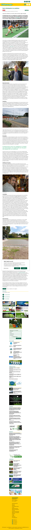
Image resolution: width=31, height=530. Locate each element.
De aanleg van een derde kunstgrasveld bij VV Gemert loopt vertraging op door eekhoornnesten (15, 447)
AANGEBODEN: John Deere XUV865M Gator (15, 374)
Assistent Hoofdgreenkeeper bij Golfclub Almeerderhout (17, 349)
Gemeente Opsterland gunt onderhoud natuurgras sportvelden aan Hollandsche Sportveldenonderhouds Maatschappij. (15, 408)
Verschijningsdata (14, 517)
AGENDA (11, 386)
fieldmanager (15, 523)
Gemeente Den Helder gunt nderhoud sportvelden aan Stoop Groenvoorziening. (15, 416)
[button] (6, 268)
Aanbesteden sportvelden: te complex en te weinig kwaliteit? (17, 468)
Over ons (13, 504)
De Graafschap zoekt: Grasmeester (16, 343)
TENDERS (11, 406)
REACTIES (4, 290)
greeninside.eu (17, 528)
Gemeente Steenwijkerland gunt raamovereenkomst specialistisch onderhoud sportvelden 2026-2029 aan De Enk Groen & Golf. (15, 412)
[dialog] (15, 265)
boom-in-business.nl (12, 528)
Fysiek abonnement (15, 503)
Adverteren (13, 516)
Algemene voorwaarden (15, 512)
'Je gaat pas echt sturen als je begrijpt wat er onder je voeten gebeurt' (17, 472)
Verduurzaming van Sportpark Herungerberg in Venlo (13, 450)
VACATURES (11, 340)
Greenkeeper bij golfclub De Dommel (17, 346)
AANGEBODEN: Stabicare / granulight (14, 367)
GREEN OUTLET (12, 366)
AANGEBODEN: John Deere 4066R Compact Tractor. (15, 376)
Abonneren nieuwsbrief (15, 509)
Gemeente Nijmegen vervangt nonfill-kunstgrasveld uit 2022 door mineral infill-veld (17, 464)
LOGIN (4, 288)
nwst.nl (21, 528)
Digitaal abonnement (15, 508)
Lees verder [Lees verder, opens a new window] (17, 265)
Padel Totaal (11, 46)
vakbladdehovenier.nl (25, 527)
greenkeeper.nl (9, 527)
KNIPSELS (11, 431)
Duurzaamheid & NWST (15, 506)
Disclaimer (13, 513)
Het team (13, 510)
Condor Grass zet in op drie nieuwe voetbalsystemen (17, 475)
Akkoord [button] (24, 268)
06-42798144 (15, 522)
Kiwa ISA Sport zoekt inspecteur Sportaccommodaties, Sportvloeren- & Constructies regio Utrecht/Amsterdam (17, 356)
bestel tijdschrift (7, 296)
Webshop (13, 505)
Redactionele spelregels (15, 511)
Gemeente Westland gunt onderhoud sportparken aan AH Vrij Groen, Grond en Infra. (15, 419)
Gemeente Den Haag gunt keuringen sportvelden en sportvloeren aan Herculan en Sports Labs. (15, 422)
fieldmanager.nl (4, 527)
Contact (13, 507)
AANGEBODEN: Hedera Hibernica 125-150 (15, 369)
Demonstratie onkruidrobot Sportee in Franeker (17, 388)
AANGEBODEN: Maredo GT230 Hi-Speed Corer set (14, 372)
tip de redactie (7, 298)
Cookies (13, 515)
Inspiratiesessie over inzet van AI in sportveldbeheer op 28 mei (17, 392)
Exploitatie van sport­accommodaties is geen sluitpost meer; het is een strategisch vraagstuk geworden (15, 434)
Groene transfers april (16, 460)
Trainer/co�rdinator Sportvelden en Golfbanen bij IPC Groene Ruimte (17, 352)
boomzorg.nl (20, 527)
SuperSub (17, 17)
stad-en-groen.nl (14, 527)
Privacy (13, 514)
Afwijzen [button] (17, 268)
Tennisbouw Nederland (21, 272)
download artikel (7, 294)
